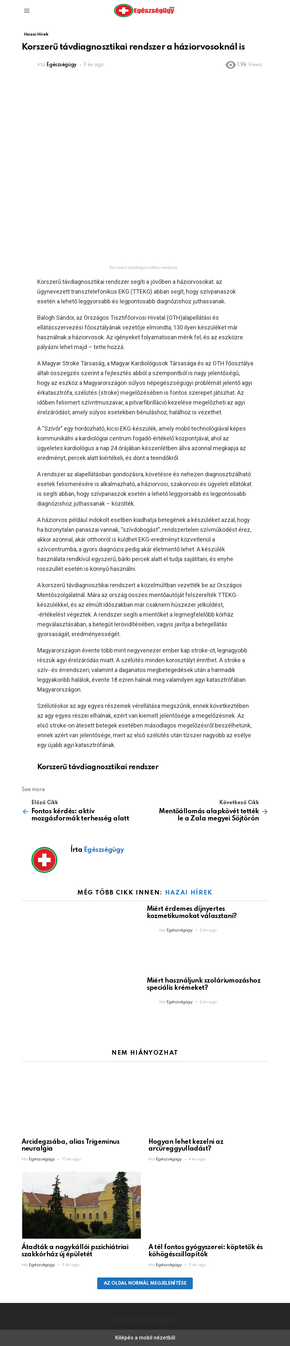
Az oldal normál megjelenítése (145, 1283)
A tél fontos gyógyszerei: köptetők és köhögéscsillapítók (205, 1251)
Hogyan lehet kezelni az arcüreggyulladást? (185, 1146)
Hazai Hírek (189, 893)
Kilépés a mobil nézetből (145, 1338)
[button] (27, 11)
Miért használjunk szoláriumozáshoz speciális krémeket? (204, 984)
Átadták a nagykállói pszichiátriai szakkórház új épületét (75, 1251)
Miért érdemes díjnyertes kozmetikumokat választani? (192, 913)
